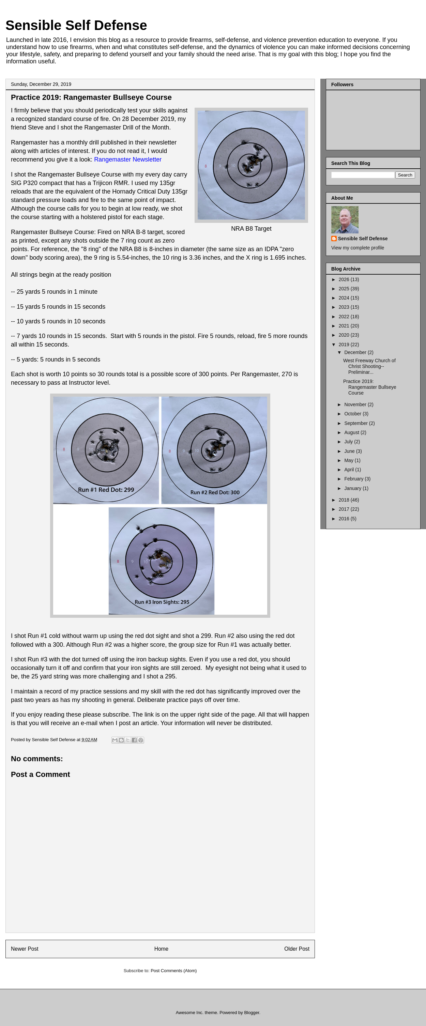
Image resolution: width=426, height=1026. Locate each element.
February (354, 478)
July (349, 441)
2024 (345, 298)
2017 (345, 509)
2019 (345, 344)
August (352, 432)
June (350, 451)
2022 (345, 316)
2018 (345, 500)
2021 (345, 325)
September (356, 423)
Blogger (251, 1012)
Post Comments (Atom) (174, 970)
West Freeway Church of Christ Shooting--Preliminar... (369, 366)
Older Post (296, 949)
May (349, 460)
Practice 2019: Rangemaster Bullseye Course (369, 387)
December (355, 352)
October (353, 413)
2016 (345, 518)
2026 (345, 279)
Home (161, 949)
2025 (345, 288)
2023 (345, 307)
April (349, 469)
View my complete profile (357, 247)
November (355, 404)
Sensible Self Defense (76, 25)
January (353, 488)
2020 (345, 335)
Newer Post (25, 949)
